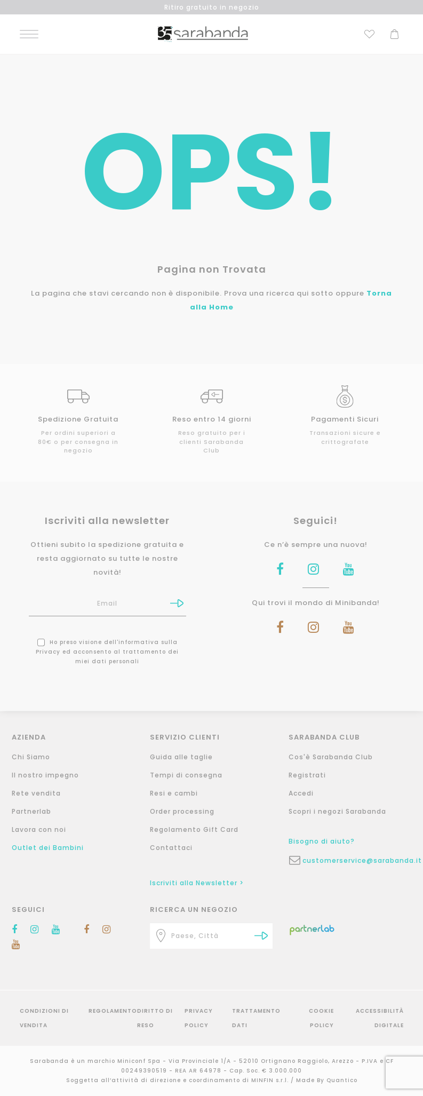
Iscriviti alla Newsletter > (197, 882)
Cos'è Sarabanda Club (331, 756)
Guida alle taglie (181, 756)
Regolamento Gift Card (194, 829)
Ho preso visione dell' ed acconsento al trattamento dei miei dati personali (107, 651)
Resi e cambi (174, 793)
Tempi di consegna (186, 775)
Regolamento (113, 1011)
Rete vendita (36, 793)
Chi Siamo (31, 756)
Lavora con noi (39, 829)
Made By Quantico (326, 1080)
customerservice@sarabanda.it (356, 860)
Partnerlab (31, 811)
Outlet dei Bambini (48, 847)
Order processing (182, 811)
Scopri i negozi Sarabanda (337, 811)
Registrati (307, 775)
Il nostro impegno (45, 775)
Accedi (301, 793)
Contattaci (171, 847)
